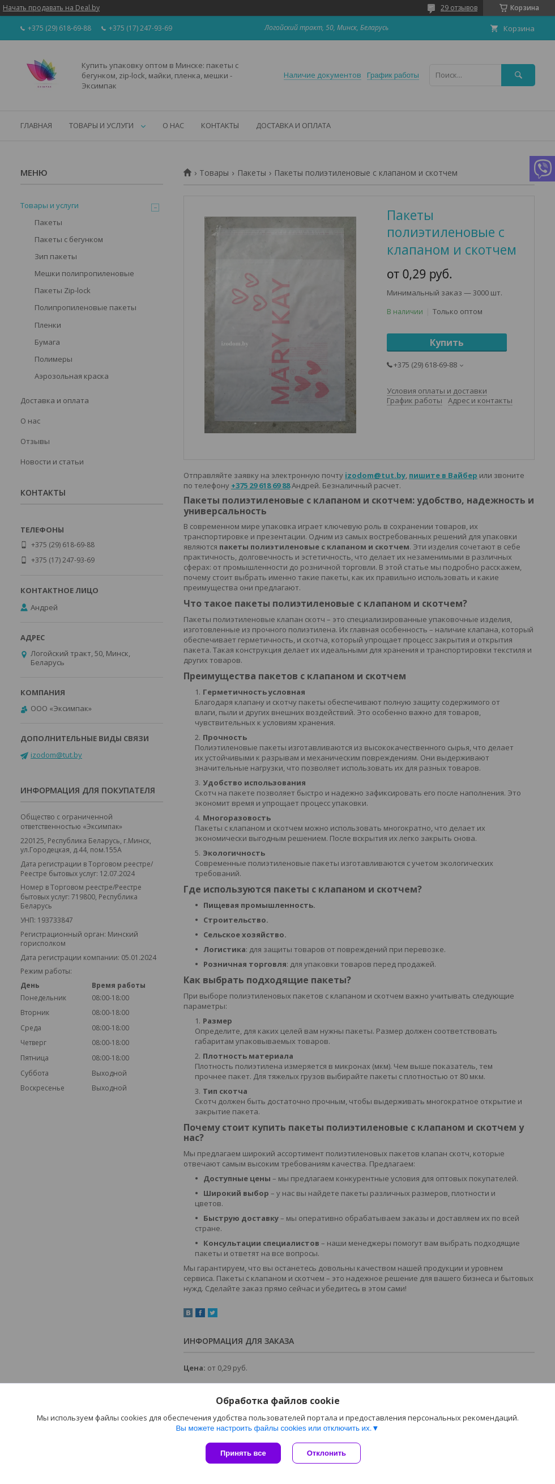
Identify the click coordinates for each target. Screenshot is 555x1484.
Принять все (243, 1453)
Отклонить (326, 1453)
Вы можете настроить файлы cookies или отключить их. (274, 1428)
